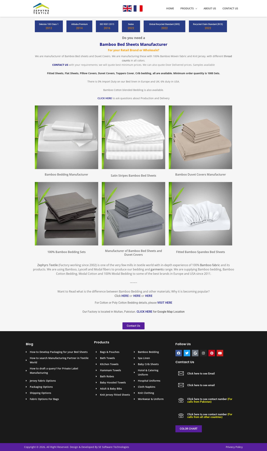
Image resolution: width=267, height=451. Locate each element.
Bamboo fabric (210, 265)
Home (175, 8)
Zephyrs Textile (47, 265)
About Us (212, 8)
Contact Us (231, 8)
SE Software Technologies (113, 447)
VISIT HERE (164, 302)
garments (157, 269)
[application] (199, 8)
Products (192, 8)
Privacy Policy (234, 447)
